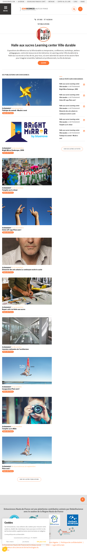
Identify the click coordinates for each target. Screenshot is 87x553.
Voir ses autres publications (29, 479)
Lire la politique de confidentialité (14, 534)
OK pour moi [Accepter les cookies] (41, 541)
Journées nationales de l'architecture (15, 349)
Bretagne (51, 2)
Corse (75, 2)
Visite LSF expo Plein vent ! (11, 230)
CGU (48, 544)
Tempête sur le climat (9, 190)
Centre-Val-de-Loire (63, 2)
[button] (4, 549)
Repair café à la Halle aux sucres (13, 309)
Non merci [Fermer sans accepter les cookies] (10, 541)
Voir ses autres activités (72, 149)
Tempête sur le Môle (9, 429)
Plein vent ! (6, 468)
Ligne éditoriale (58, 544)
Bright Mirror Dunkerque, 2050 (13, 150)
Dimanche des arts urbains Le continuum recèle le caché (22, 270)
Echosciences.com (9, 2)
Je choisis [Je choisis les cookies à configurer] (25, 541)
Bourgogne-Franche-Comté (36, 2)
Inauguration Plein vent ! (11, 389)
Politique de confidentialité (71, 542)
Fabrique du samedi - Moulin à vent (14, 110)
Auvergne (21, 2)
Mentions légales (51, 542)
